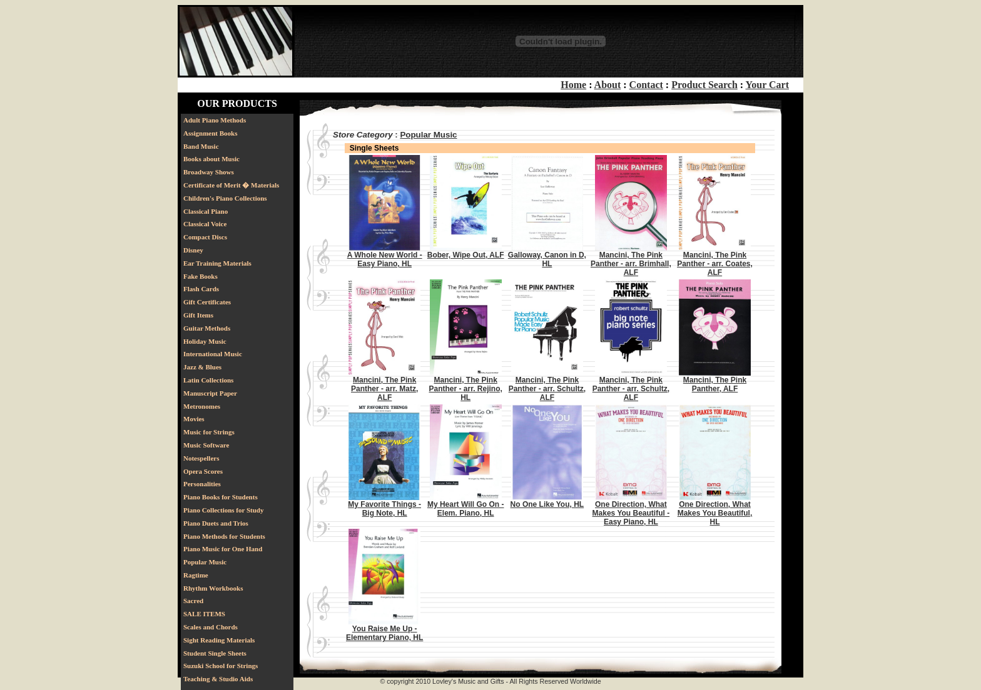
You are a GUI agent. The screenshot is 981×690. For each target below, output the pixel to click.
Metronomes (201, 406)
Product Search (704, 84)
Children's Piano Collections (225, 198)
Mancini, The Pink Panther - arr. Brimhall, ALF (631, 264)
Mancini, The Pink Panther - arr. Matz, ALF (384, 389)
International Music (212, 354)
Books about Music (211, 158)
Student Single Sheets (215, 653)
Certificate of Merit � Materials (231, 185)
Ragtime (195, 575)
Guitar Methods (206, 328)
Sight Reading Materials (219, 640)
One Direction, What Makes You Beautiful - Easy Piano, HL (631, 513)
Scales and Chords (210, 627)
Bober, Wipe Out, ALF (465, 255)
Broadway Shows (208, 172)
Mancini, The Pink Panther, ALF (714, 384)
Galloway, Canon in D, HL (547, 259)
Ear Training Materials (217, 263)
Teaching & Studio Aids (218, 678)
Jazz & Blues (202, 367)
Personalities (202, 484)
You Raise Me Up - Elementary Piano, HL (384, 633)
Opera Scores (203, 471)
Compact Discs (205, 237)
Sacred (193, 600)
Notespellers (201, 458)
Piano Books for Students (220, 497)
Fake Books (200, 276)
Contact (646, 84)
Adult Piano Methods (214, 120)
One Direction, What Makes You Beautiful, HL (715, 513)
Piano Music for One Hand (222, 548)
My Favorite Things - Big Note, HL (384, 509)
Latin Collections (208, 380)
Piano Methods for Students (224, 536)
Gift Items (198, 315)
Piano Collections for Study (223, 510)
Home (573, 84)
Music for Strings (209, 432)
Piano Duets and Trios (215, 523)
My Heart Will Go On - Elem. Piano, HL (465, 509)
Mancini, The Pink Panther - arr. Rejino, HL (465, 389)
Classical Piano (205, 211)
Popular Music (204, 562)
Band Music (201, 146)
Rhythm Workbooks (213, 588)
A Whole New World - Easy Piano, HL (384, 259)
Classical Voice (204, 224)
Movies (194, 418)
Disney (193, 250)
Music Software (206, 445)
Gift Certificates (207, 302)
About (607, 84)
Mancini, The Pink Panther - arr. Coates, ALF (715, 264)
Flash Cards (201, 288)
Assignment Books (210, 133)
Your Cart (767, 84)
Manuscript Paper (210, 393)
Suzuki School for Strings (220, 665)
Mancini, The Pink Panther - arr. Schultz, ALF (547, 389)
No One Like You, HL (547, 504)
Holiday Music (204, 341)
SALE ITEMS (204, 614)
